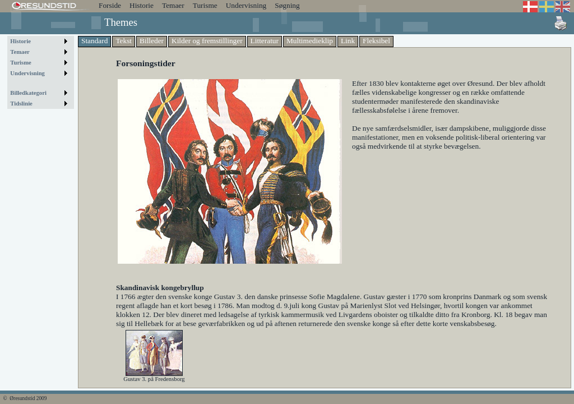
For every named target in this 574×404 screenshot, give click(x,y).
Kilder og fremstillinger (207, 40)
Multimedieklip (309, 40)
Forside (110, 5)
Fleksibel (376, 40)
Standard (94, 40)
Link (348, 40)
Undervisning (246, 5)
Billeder (152, 40)
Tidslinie (21, 103)
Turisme (205, 5)
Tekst (123, 40)
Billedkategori (28, 93)
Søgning (287, 5)
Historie (141, 5)
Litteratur (265, 40)
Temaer (173, 5)
